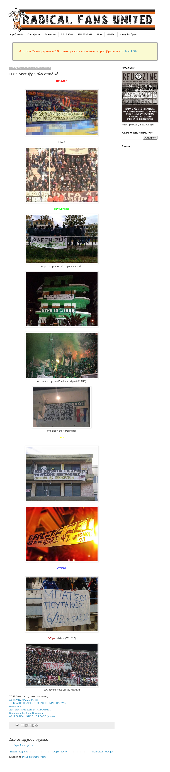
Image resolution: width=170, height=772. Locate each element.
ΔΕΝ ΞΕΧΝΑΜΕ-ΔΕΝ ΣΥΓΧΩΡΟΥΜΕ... (30, 709)
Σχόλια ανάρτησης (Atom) (34, 757)
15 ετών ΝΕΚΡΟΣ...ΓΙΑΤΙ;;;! (23, 699)
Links (99, 34)
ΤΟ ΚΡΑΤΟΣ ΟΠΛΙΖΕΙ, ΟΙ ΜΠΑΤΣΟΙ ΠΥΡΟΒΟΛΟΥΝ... (38, 703)
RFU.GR (131, 51)
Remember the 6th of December (26, 713)
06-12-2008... (16, 706)
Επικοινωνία (50, 34)
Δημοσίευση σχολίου (23, 745)
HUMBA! (111, 34)
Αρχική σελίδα (16, 34)
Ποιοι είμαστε (34, 34)
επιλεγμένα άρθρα (128, 34)
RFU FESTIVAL (85, 34)
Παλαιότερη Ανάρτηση (102, 751)
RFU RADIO (67, 34)
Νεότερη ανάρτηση (19, 751)
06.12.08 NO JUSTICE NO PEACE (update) (32, 716)
